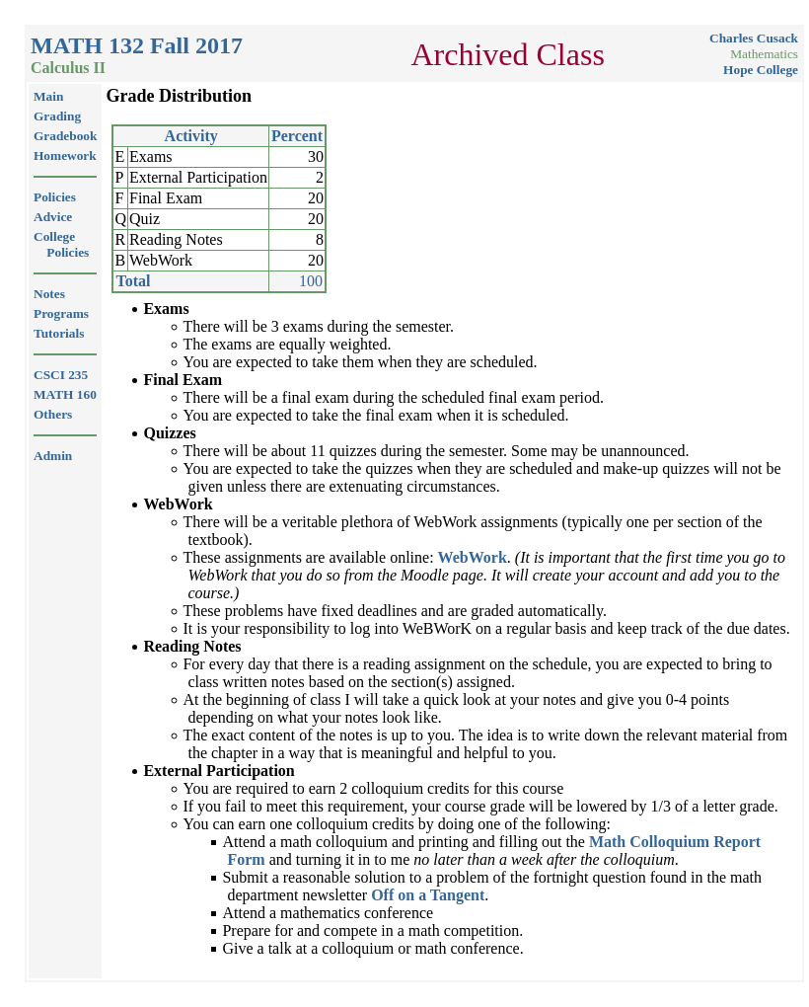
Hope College (760, 69)
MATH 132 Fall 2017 (137, 45)
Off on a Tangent (427, 895)
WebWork (472, 557)
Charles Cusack (753, 38)
